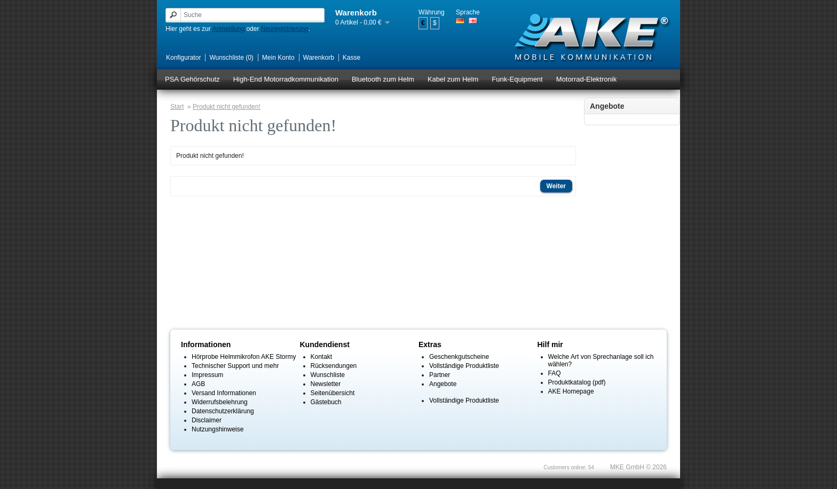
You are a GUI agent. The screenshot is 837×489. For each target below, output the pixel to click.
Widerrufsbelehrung (220, 402)
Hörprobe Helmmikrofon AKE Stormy (244, 356)
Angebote (442, 384)
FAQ (554, 373)
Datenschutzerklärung (223, 411)
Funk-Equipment (517, 79)
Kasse (351, 57)
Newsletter (326, 384)
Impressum (207, 375)
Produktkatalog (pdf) (577, 382)
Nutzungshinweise (217, 429)
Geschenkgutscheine (459, 356)
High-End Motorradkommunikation (285, 79)
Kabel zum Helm (453, 79)
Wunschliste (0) (231, 57)
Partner (439, 375)
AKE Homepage (571, 391)
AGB (198, 384)
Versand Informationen (224, 393)
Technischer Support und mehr (235, 366)
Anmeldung (228, 29)
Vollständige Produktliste (464, 366)
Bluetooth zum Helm (383, 79)
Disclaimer (207, 420)
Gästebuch (326, 402)
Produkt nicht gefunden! (226, 106)
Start (177, 106)
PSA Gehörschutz (192, 79)
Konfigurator (183, 57)
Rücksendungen (334, 366)
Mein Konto (278, 57)
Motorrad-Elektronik (586, 79)
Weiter (556, 186)
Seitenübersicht (333, 393)
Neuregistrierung (285, 29)
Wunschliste (328, 375)
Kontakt (322, 356)
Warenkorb (318, 57)
